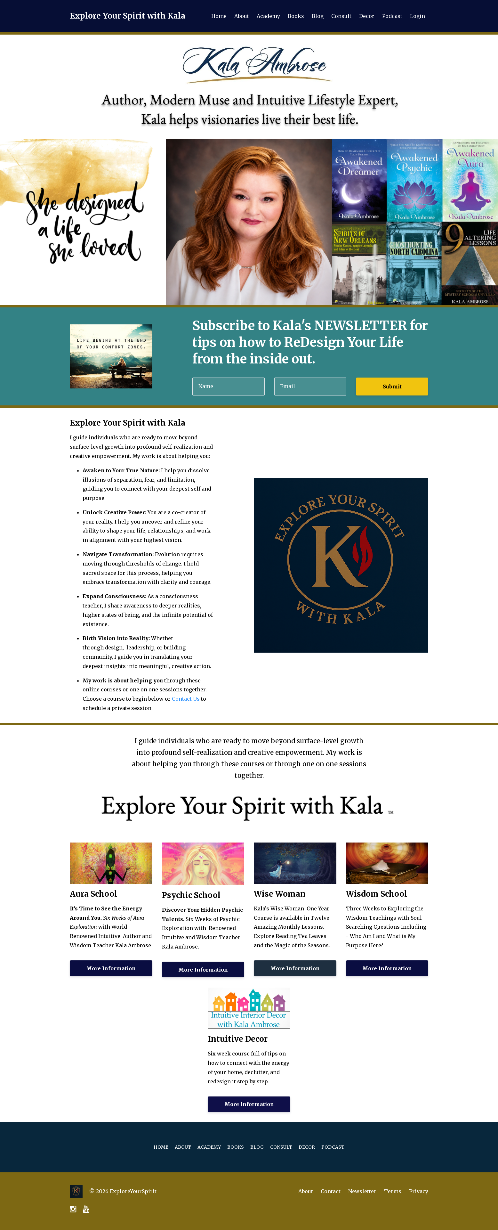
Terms (392, 1191)
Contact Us (186, 699)
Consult (341, 16)
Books (296, 16)
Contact (331, 1191)
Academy (268, 16)
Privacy (418, 1191)
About (241, 16)
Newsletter (362, 1191)
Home (219, 16)
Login (417, 16)
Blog (318, 16)
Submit (392, 386)
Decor (366, 16)
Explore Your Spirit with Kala (127, 16)
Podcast (392, 16)
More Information (111, 968)
